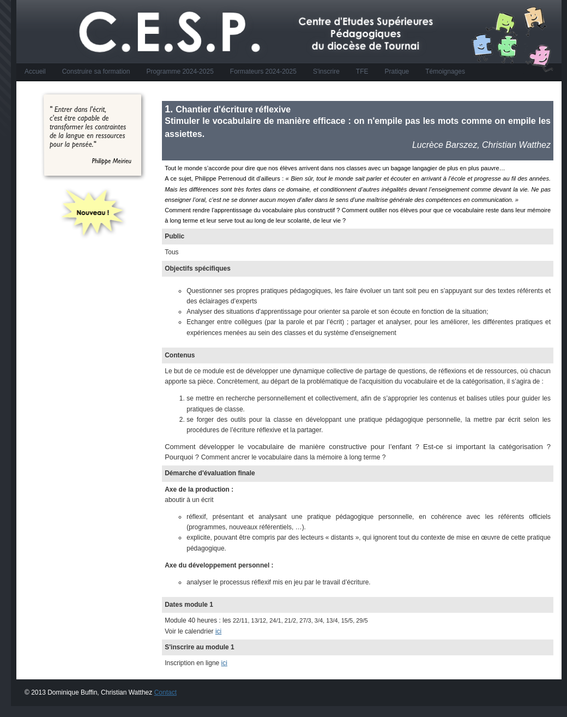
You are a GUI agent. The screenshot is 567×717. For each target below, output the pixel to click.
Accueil (35, 71)
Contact (165, 692)
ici (218, 631)
